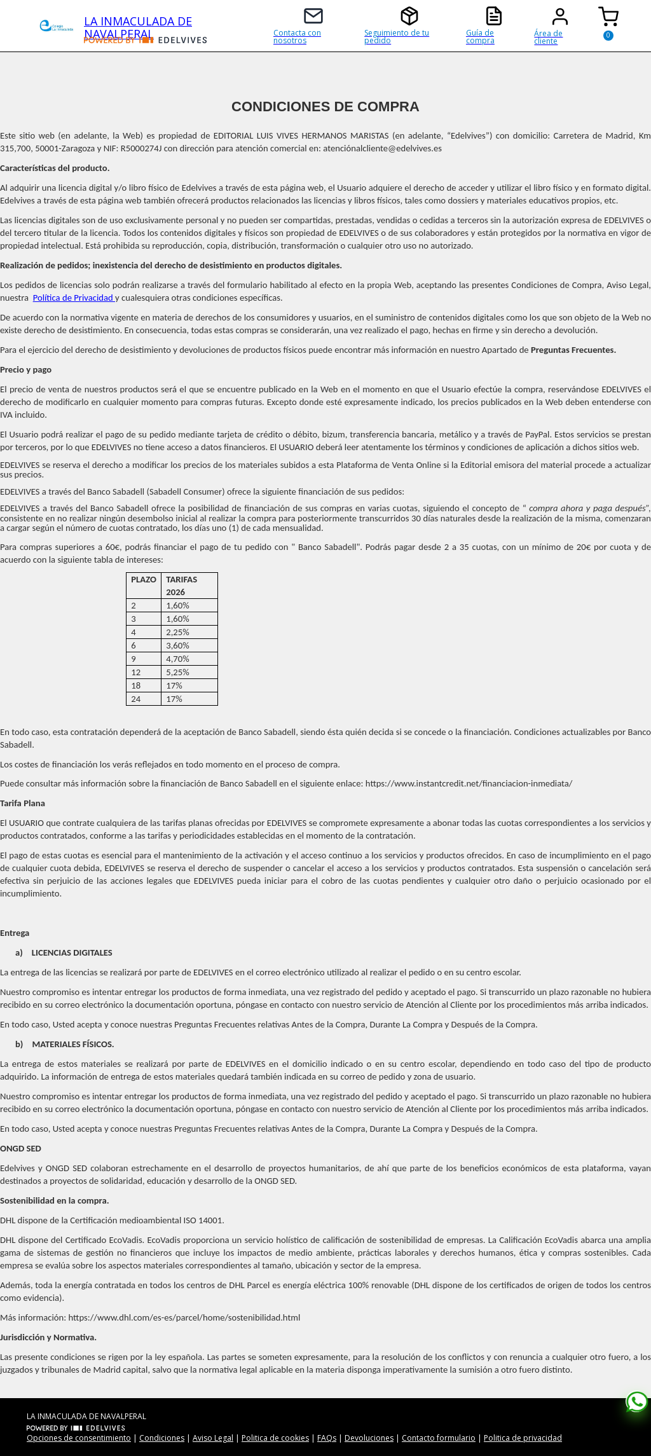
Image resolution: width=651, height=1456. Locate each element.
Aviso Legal (213, 1437)
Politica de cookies (275, 1437)
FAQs (326, 1437)
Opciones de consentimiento (79, 1437)
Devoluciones (369, 1437)
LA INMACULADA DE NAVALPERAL (138, 25)
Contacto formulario (439, 1437)
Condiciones (161, 1437)
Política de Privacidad (74, 297)
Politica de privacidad (523, 1437)
